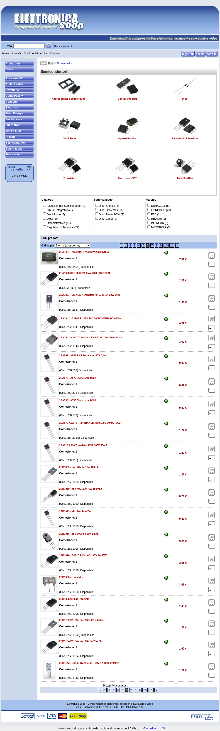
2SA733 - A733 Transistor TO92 (77, 400)
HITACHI (156, 218)
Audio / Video (14, 84)
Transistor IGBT (127, 178)
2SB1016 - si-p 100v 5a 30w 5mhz (78, 533)
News (9, 69)
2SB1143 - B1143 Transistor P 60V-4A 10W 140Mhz (89, 663)
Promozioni (13, 63)
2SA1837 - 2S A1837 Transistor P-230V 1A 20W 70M (89, 294)
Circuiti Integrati (127, 98)
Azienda (16, 53)
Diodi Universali (108, 210)
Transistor (70, 178)
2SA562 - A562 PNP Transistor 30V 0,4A (82, 355)
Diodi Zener (106, 218)
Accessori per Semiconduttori (69, 98)
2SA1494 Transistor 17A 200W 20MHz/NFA (84, 252)
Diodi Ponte (69, 138)
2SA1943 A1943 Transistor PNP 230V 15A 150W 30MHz (91, 337)
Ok (163, 728)
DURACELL (158, 205)
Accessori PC (14, 78)
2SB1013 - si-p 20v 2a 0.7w (75, 511)
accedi (200, 54)
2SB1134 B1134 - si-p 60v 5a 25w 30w (81, 641)
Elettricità (12, 107)
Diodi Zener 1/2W (109, 214)
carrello (212, 54)
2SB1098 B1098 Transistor (74, 599)
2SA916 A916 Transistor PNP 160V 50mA (83, 445)
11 (172, 245)
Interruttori (13, 125)
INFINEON (157, 223)
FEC (153, 214)
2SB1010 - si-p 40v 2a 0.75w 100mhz (80, 488)
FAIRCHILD (158, 210)
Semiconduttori (16, 142)
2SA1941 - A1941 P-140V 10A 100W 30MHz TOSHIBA (90, 318)
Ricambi (11, 136)
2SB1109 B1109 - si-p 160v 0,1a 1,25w (81, 620)
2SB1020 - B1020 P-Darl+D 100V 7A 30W (83, 555)
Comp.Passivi (15, 95)
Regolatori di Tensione (185, 138)
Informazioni (149, 728)
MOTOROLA (158, 227)
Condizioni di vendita (35, 53)
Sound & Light (15, 148)
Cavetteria (12, 90)
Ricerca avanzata (63, 46)
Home (5, 53)
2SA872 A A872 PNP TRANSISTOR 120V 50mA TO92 (89, 422)
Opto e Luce (13, 131)
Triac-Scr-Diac (185, 178)
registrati (188, 54)
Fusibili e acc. (15, 119)
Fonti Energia (14, 113)
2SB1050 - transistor (71, 577)
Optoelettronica (127, 138)
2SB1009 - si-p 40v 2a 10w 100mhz (79, 467)
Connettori (13, 101)
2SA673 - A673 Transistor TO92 (77, 378)
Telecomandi (14, 154)
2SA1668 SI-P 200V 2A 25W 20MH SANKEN (84, 273)
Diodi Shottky (107, 205)
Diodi (185, 98)
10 (166, 245)
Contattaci (55, 53)
